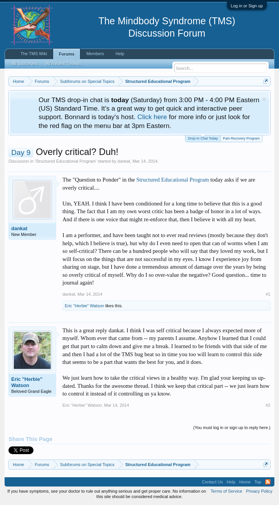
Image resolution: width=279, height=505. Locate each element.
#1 (268, 294)
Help (119, 53)
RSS (268, 482)
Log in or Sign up (247, 5)
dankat (123, 161)
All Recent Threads (64, 63)
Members (95, 53)
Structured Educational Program (65, 161)
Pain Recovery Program (241, 138)
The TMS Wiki (33, 53)
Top (257, 482)
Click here (152, 117)
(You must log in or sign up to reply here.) (232, 427)
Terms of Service (226, 491)
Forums (66, 54)
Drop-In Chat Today (203, 137)
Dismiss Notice (264, 99)
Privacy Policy (259, 491)
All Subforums (25, 63)
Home (245, 482)
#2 (268, 405)
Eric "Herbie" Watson (84, 305)
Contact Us (212, 482)
